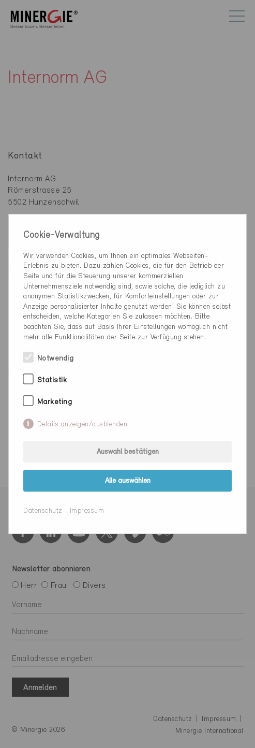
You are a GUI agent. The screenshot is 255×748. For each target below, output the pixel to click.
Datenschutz (43, 511)
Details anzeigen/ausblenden (82, 424)
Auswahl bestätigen (128, 452)
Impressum (87, 511)
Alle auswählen (128, 481)
